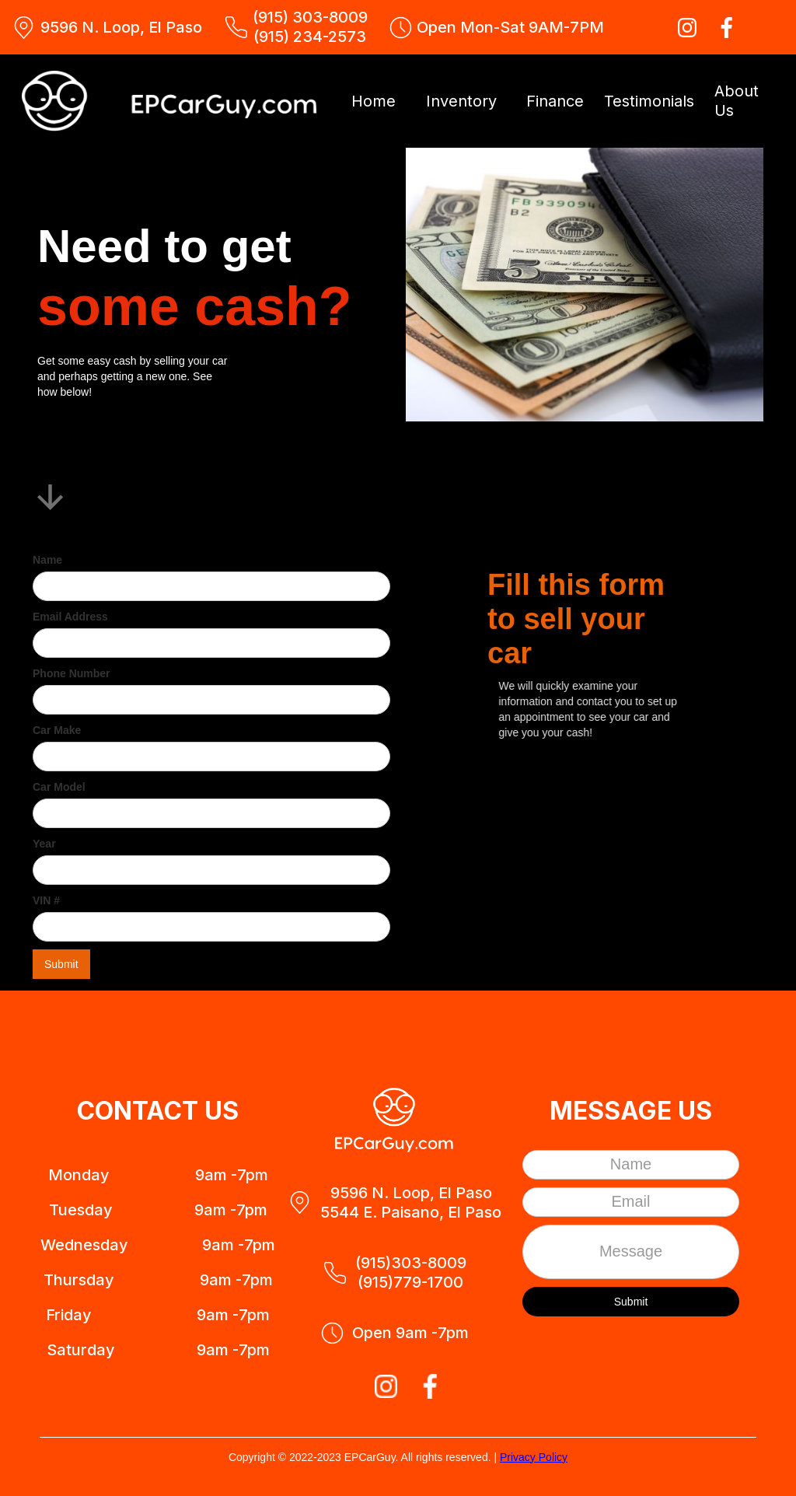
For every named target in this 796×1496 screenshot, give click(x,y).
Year (44, 843)
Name (47, 560)
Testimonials (649, 101)
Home (373, 101)
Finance (555, 101)
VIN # (46, 900)
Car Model (59, 787)
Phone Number (71, 673)
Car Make (57, 730)
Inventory (461, 101)
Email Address (70, 616)
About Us (736, 101)
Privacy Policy (533, 1457)
